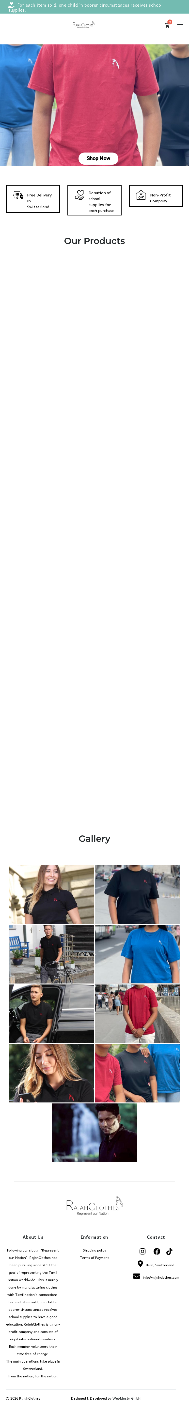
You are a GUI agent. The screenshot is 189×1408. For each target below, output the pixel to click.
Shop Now (98, 158)
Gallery (94, 838)
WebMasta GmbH (126, 1398)
